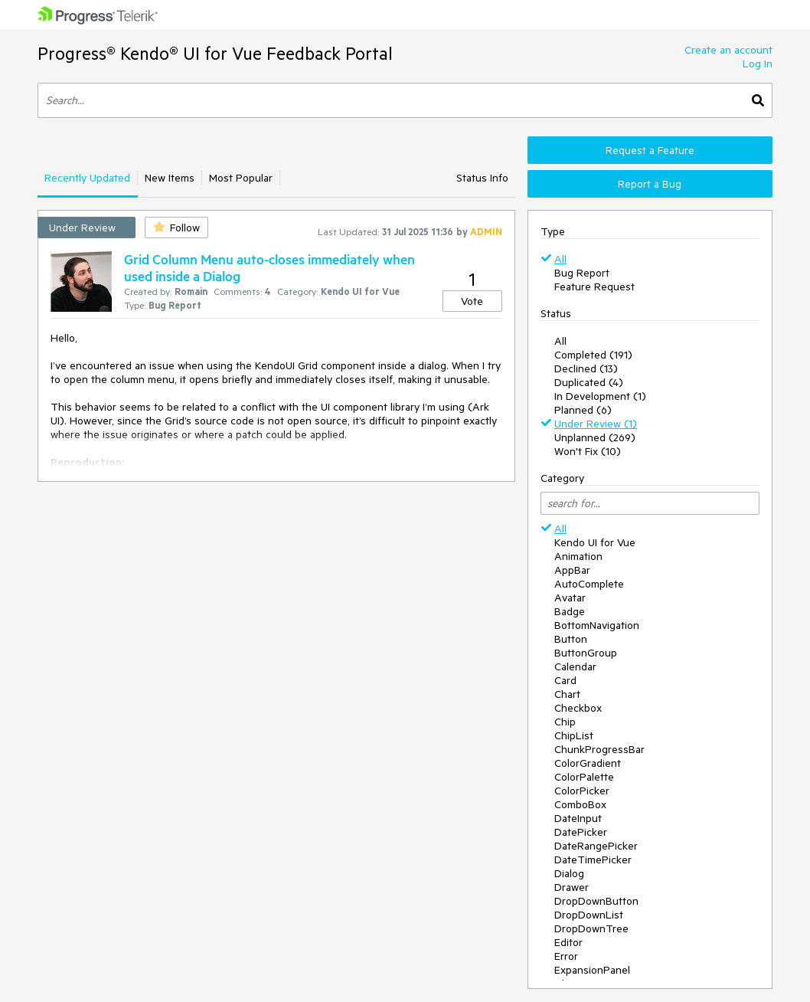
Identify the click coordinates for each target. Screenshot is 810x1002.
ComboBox (580, 804)
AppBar (572, 570)
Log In (757, 63)
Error (566, 956)
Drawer (571, 887)
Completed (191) (593, 355)
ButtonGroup (585, 653)
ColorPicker (581, 790)
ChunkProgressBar (599, 749)
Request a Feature (650, 150)
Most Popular (241, 178)
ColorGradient (587, 763)
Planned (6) (583, 410)
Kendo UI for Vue (594, 542)
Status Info (482, 178)
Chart (567, 694)
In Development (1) (600, 396)
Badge (569, 611)
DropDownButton (596, 901)
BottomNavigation (596, 625)
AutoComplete (589, 584)
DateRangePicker (596, 846)
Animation (578, 556)
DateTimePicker (593, 859)
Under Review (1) (595, 424)
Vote (472, 301)
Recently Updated (87, 178)
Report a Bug (649, 184)
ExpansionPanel (592, 970)
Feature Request (594, 286)
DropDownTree (591, 928)
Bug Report (581, 273)
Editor (568, 942)
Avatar (570, 597)
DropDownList (588, 915)
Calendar (575, 666)
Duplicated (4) (588, 382)
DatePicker (580, 832)
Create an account (728, 50)
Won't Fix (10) (587, 451)
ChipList (573, 735)
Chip (565, 722)
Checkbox (578, 708)
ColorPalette (584, 777)
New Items (169, 178)
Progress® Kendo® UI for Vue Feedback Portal (215, 53)
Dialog (569, 873)
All (560, 259)
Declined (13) (586, 368)
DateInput (578, 818)
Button (570, 639)
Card (565, 680)
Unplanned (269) (594, 437)
